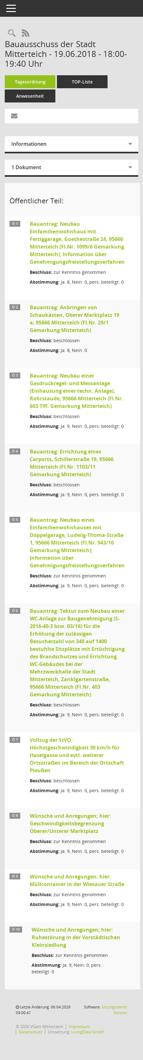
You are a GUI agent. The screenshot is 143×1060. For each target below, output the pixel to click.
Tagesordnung (30, 82)
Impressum (79, 1026)
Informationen (29, 143)
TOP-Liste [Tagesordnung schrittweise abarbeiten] (82, 82)
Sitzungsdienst (114, 1009)
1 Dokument (26, 167)
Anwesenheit (30, 96)
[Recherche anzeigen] (12, 33)
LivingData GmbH (87, 1032)
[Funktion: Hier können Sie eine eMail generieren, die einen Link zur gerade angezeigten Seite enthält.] (14, 116)
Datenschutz (30, 1032)
